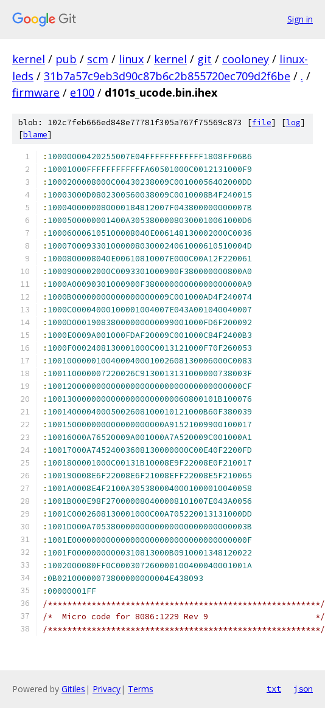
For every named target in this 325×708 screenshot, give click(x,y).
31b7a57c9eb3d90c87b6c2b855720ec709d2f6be (167, 76)
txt (274, 688)
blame (35, 134)
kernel (28, 59)
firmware (36, 92)
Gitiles (73, 689)
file (261, 122)
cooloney (245, 59)
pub (66, 59)
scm (97, 59)
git (204, 59)
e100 (82, 92)
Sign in (300, 19)
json (303, 688)
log (293, 122)
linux (131, 59)
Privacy (107, 689)
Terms (140, 689)
